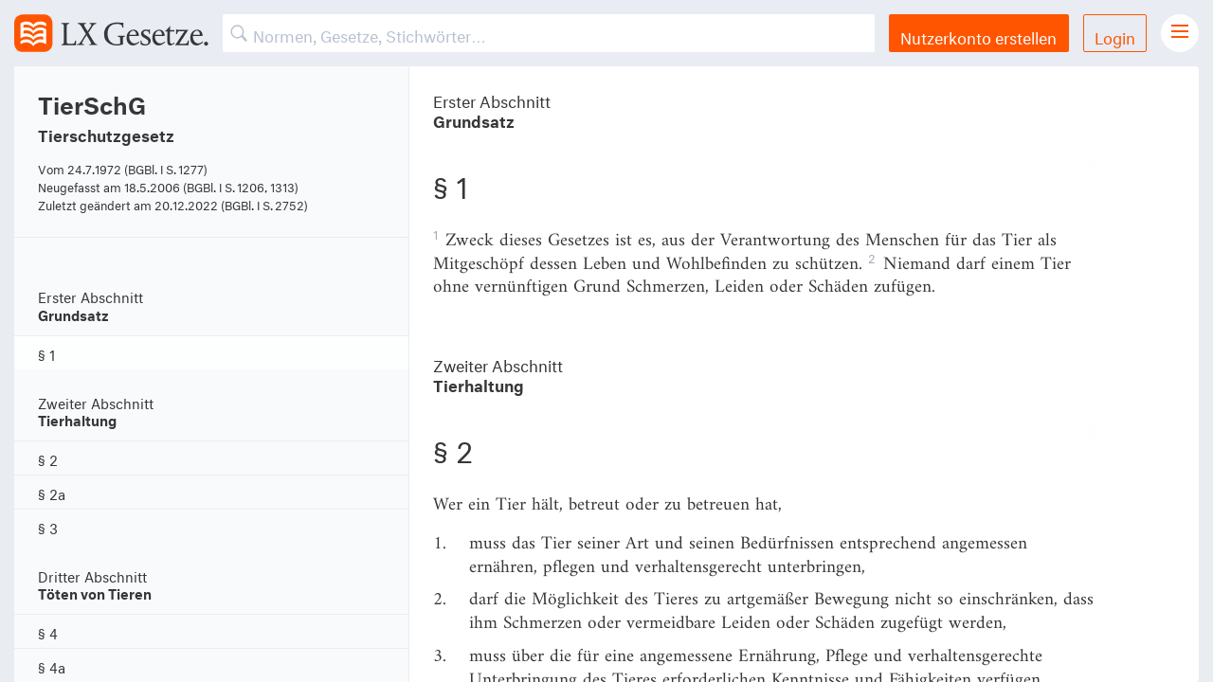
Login (1115, 35)
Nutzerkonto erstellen (978, 35)
